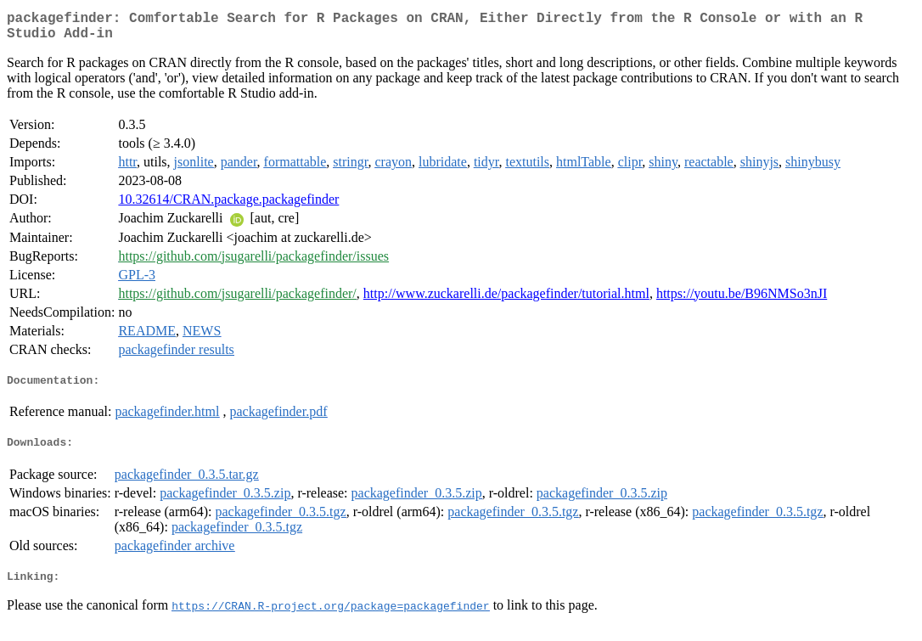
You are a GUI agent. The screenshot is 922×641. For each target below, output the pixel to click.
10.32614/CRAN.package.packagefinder (228, 206)
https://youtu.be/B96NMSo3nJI (741, 300)
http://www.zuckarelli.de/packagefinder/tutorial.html (506, 300)
